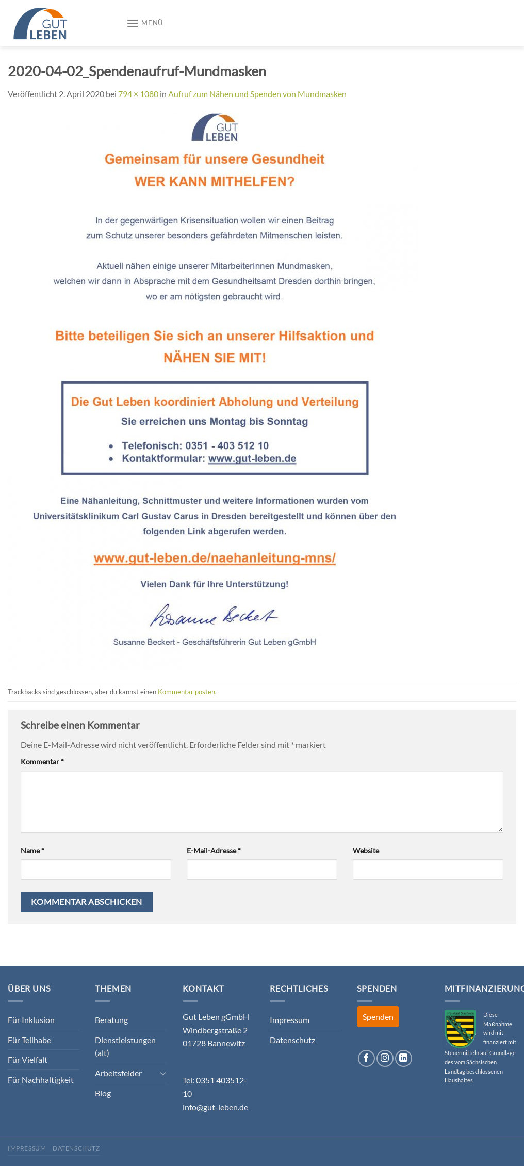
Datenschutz (292, 1040)
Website (366, 850)
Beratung (111, 1020)
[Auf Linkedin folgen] (403, 1058)
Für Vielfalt (27, 1059)
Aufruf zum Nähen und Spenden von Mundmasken (257, 94)
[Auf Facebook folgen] (366, 1058)
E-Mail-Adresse (214, 850)
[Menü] (144, 23)
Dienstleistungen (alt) (125, 1046)
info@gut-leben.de (215, 1107)
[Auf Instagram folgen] (385, 1058)
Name (32, 850)
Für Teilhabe (29, 1040)
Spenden (378, 1016)
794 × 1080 (138, 94)
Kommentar (42, 761)
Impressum (289, 1020)
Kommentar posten (186, 692)
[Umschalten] (163, 1073)
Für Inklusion (31, 1020)
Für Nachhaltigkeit (41, 1079)
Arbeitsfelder (118, 1073)
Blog (103, 1093)
